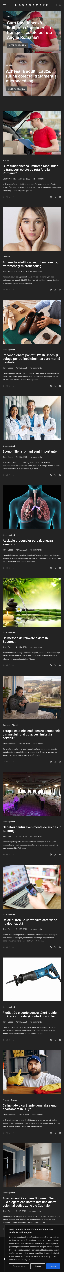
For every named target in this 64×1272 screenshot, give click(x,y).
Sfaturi (15, 725)
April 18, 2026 (21, 929)
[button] (60, 5)
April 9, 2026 (24, 1115)
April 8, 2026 (21, 1211)
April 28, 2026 (21, 272)
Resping (37, 1266)
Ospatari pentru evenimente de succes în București (32, 829)
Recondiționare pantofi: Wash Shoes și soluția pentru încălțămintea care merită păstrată (31, 358)
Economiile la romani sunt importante (30, 451)
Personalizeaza (19, 1266)
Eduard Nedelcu (9, 179)
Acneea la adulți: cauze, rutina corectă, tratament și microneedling (32, 76)
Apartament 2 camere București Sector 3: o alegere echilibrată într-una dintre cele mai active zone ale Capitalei (31, 1201)
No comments (38, 179)
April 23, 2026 (24, 744)
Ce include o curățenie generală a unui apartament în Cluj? (30, 1107)
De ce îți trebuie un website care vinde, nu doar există (30, 921)
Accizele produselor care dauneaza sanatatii (28, 542)
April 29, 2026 (24, 179)
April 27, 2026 (21, 457)
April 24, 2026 (21, 647)
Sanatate (9, 65)
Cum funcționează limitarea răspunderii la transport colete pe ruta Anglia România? (29, 30)
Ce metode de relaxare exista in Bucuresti (25, 640)
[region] (34, 1248)
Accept (53, 1266)
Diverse (14, 1100)
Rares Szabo (8, 272)
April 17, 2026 (21, 1022)
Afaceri (10, 17)
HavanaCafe (32, 5)
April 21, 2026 (21, 836)
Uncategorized (9, 350)
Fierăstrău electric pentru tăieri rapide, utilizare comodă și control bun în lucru (30, 1014)
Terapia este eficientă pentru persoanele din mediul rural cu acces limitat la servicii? (32, 734)
